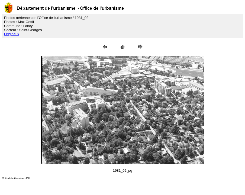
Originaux (11, 34)
